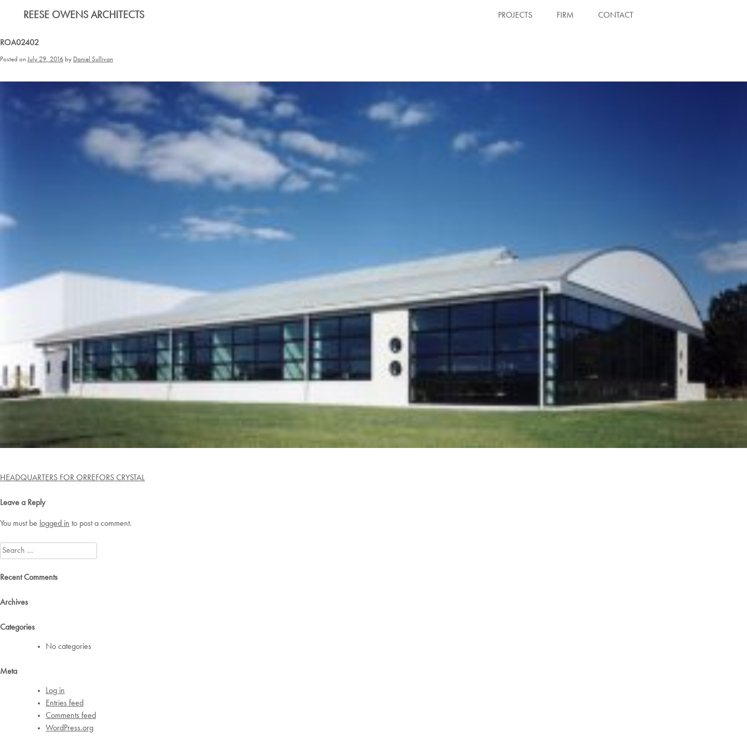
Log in (55, 691)
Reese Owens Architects (83, 15)
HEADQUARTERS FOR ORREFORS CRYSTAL (72, 478)
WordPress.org (69, 728)
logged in (54, 524)
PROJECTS (515, 15)
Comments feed (71, 716)
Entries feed (65, 703)
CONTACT (615, 15)
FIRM (565, 15)
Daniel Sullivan (93, 59)
